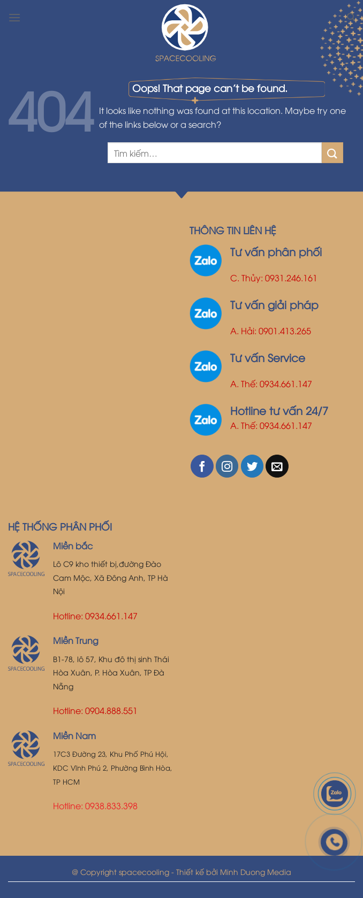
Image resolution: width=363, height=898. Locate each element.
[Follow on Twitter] (252, 466)
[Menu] (14, 17)
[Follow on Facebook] (202, 466)
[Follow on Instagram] (227, 466)
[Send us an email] (277, 466)
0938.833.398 (111, 805)
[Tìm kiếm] (351, 17)
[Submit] (332, 152)
